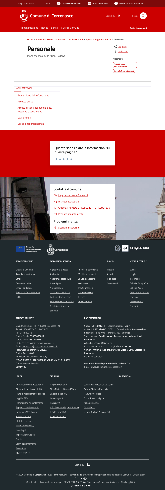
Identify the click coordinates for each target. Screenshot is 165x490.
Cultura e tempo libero (60, 297)
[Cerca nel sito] (143, 15)
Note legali (21, 430)
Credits (19, 439)
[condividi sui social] (120, 47)
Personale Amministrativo (28, 292)
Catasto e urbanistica (60, 292)
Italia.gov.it (55, 402)
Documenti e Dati (24, 283)
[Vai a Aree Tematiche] (97, 3)
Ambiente (54, 274)
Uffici (18, 278)
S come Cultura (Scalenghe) (97, 412)
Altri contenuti (76, 39)
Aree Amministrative (25, 274)
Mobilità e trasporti (87, 274)
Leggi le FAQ (22, 398)
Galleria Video (136, 288)
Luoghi (133, 274)
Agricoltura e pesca (59, 269)
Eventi (133, 269)
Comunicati (112, 283)
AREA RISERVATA (80, 485)
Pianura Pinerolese (92, 393)
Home (30, 39)
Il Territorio (135, 278)
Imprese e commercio (88, 269)
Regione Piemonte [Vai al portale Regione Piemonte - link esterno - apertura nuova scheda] (26, 3)
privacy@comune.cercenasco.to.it (106, 366)
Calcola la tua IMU (58, 393)
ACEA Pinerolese (58, 416)
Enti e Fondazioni (24, 288)
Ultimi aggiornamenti (26, 443)
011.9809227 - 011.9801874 (33, 329)
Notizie (110, 269)
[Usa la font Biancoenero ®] (69, 3)
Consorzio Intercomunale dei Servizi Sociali (104, 384)
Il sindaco (111, 278)
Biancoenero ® (94, 482)
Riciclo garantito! (58, 412)
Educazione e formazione (62, 301)
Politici (19, 297)
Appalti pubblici (57, 283)
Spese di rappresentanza (98, 39)
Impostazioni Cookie (25, 434)
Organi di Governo (24, 269)
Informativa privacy (25, 425)
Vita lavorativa (85, 301)
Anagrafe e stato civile (60, 278)
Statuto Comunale (24, 421)
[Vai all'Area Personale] (129, 3)
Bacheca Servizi (23, 416)
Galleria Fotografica (139, 283)
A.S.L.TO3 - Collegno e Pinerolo (64, 407)
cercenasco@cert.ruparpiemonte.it (38, 343)
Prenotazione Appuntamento (29, 402)
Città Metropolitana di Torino (63, 389)
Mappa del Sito (23, 453)
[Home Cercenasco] (47, 16)
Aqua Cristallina (91, 402)
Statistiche (21, 448)
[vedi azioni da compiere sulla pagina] (121, 51)
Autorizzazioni (56, 288)
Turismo (81, 297)
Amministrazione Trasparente (50, 39)
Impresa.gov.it (56, 398)
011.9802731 (26, 332)
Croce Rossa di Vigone (94, 398)
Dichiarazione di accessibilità (29, 389)
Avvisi (110, 274)
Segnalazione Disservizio (27, 407)
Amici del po (89, 407)
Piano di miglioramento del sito (30, 393)
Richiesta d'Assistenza (26, 412)
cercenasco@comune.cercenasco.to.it (40, 346)
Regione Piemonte (58, 384)
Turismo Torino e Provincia (96, 389)
